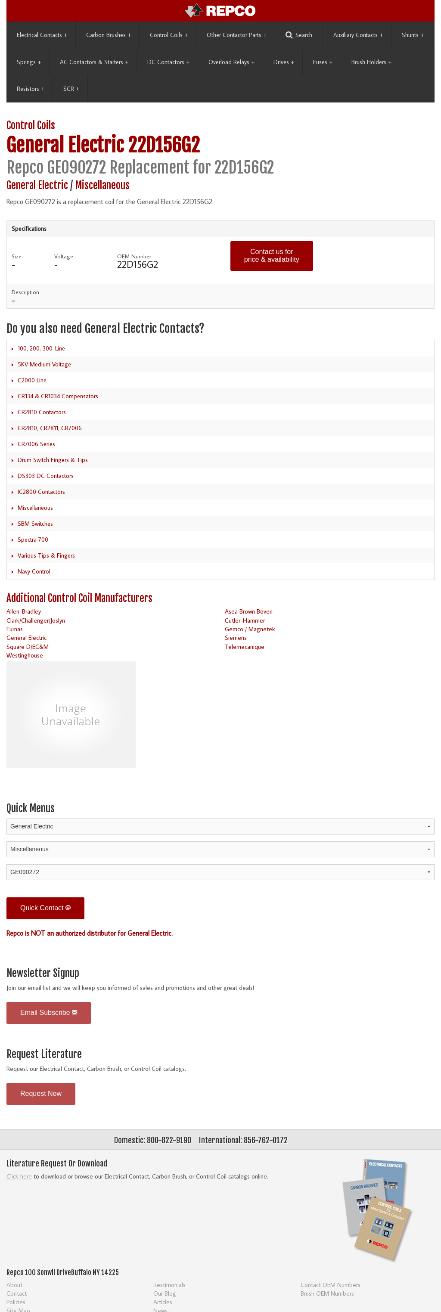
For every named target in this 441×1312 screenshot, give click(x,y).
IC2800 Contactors (41, 492)
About (14, 1285)
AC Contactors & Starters (94, 62)
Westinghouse (24, 655)
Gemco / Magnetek (250, 629)
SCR (71, 88)
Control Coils (169, 35)
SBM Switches (35, 523)
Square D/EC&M (27, 646)
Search (299, 35)
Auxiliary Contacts (358, 35)
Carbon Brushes (108, 35)
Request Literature (44, 1054)
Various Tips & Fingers (46, 555)
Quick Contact (45, 908)
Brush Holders (371, 62)
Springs (29, 62)
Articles (162, 1302)
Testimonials (169, 1285)
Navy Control (34, 571)
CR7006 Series (36, 444)
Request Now (41, 1093)
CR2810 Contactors (42, 412)
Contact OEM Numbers (330, 1285)
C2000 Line (32, 380)
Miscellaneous (102, 185)
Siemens (236, 637)
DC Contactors (168, 62)
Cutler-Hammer (245, 620)
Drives (283, 62)
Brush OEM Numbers (327, 1293)
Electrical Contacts (42, 35)
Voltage (63, 256)
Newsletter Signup (42, 973)
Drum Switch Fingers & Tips (53, 460)
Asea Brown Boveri (249, 611)
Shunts (413, 35)
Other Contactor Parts (237, 35)
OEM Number (134, 256)
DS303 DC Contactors (46, 476)
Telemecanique (244, 646)
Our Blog (164, 1293)
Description (25, 292)
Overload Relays (231, 62)
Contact (16, 1293)
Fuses (322, 62)
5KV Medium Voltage (44, 364)
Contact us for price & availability (271, 255)
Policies (15, 1302)
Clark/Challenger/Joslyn (35, 620)
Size (17, 256)
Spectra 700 (33, 539)
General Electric (65, 145)
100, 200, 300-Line (41, 348)
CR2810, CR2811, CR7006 (50, 428)
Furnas (14, 629)
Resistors (30, 88)
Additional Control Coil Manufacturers (79, 598)
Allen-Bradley (23, 611)
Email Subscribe (48, 1012)
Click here (19, 1176)
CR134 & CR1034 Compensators (58, 396)
